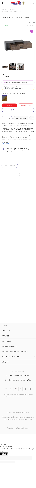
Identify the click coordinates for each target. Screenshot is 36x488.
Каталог (5, 362)
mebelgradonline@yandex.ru (19, 375)
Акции (4, 325)
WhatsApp (25, 389)
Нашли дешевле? (11, 87)
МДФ (7, 143)
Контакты (6, 331)
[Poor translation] (5, 454)
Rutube (16, 389)
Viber (20, 389)
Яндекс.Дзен (30, 389)
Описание (7, 118)
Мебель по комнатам (10, 357)
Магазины (6, 336)
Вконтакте (6, 389)
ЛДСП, (4, 143)
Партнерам (6, 341)
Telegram (11, 389)
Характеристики (21, 118)
